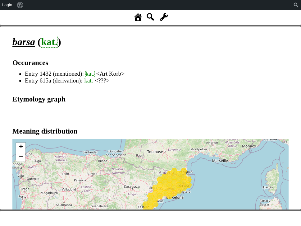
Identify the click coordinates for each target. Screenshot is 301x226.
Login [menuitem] (7, 4)
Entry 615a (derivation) (53, 80)
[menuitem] (20, 5)
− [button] (21, 157)
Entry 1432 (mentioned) (53, 73)
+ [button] (21, 147)
